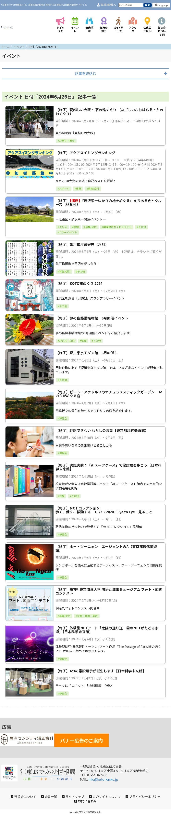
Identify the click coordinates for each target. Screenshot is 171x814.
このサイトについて (131, 792)
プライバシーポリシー (70, 798)
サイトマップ (95, 792)
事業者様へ (106, 5)
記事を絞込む (85, 68)
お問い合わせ (107, 798)
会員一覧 (67, 792)
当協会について (37, 792)
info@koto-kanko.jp (103, 774)
